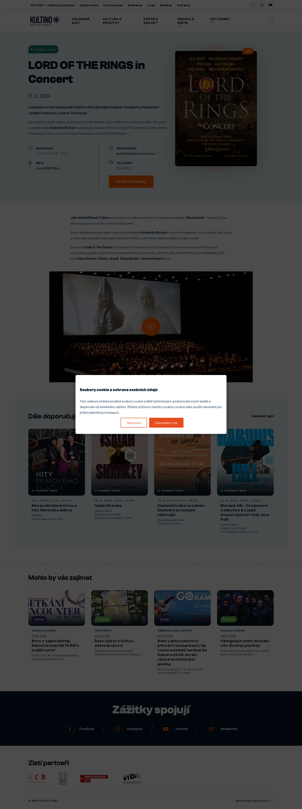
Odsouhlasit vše (166, 423)
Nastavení (134, 423)
